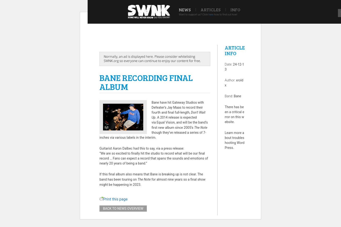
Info (235, 10)
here (210, 14)
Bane (237, 96)
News (185, 10)
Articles (211, 10)
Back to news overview (123, 208)
